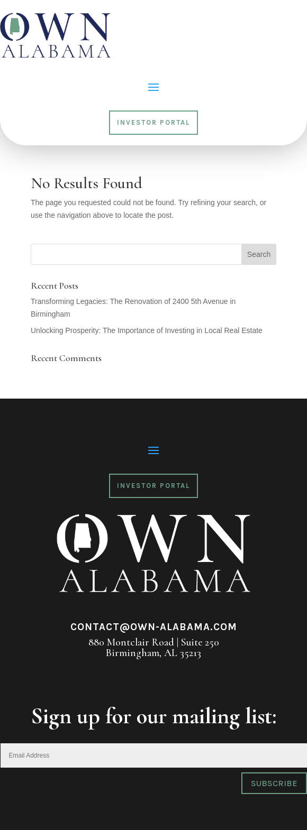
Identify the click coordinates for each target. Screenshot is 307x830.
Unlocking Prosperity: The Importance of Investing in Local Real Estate (147, 330)
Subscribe (274, 783)
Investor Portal (153, 122)
